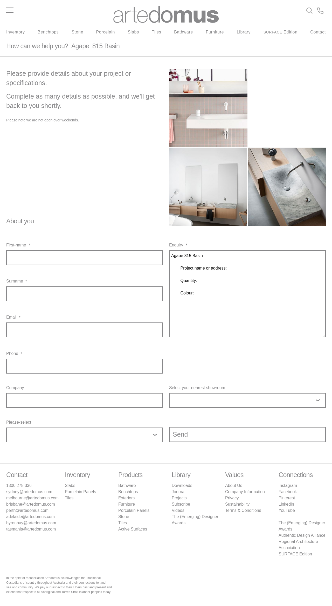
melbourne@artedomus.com (32, 498)
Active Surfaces (132, 529)
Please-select (18, 422)
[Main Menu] (59, 10)
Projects (179, 498)
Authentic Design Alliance (302, 535)
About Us (233, 485)
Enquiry (176, 245)
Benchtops (48, 32)
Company (15, 387)
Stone (77, 32)
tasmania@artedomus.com (31, 529)
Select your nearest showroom (197, 387)
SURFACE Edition (295, 554)
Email (11, 317)
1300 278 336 (19, 485)
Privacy (232, 498)
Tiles (156, 32)
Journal (178, 492)
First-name (16, 245)
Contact (318, 32)
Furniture (215, 32)
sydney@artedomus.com (29, 492)
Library (244, 32)
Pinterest (287, 498)
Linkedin (286, 504)
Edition (281, 32)
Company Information (245, 492)
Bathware (183, 32)
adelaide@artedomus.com (30, 516)
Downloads (182, 485)
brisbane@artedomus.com (30, 504)
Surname (14, 281)
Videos (178, 510)
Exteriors (126, 498)
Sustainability (237, 504)
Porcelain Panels (80, 492)
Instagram (288, 485)
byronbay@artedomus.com (31, 523)
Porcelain (105, 32)
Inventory (15, 32)
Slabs (133, 32)
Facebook (288, 492)
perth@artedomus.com (27, 510)
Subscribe (181, 504)
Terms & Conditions (243, 510)
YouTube (287, 510)
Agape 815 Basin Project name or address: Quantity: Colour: (247, 293)
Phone (12, 353)
